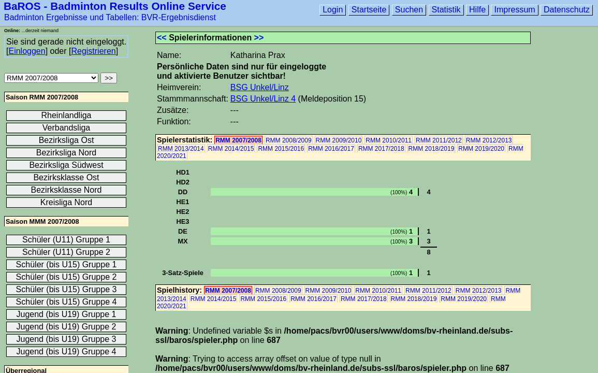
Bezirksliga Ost (66, 140)
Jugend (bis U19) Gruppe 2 (66, 326)
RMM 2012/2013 (489, 140)
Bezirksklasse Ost (66, 177)
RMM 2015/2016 (281, 148)
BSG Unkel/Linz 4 (263, 98)
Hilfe (477, 9)
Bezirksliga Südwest (66, 165)
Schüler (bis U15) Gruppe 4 (66, 301)
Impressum (514, 9)
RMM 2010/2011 (389, 140)
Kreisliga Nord (66, 202)
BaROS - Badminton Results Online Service (115, 6)
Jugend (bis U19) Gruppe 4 (66, 351)
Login (333, 9)
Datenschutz (567, 9)
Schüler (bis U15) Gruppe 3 (66, 289)
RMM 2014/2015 (231, 148)
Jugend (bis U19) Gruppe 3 (66, 339)
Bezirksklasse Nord (66, 189)
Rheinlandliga (66, 115)
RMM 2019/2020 (481, 148)
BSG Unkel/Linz (259, 87)
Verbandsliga (66, 127)
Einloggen (26, 51)
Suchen (409, 9)
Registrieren (93, 51)
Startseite (369, 9)
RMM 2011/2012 (439, 140)
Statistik (446, 9)
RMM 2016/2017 (331, 148)
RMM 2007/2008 (238, 140)
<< (162, 37)
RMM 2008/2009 (289, 140)
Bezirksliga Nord (66, 152)
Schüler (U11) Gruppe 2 (66, 252)
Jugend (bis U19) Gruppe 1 (66, 314)
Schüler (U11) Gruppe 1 (66, 239)
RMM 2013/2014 (181, 148)
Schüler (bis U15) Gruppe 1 (66, 264)
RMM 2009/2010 (339, 140)
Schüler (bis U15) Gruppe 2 (66, 276)
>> (259, 37)
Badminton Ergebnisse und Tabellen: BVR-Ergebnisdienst (110, 17)
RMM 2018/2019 (432, 148)
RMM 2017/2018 (381, 148)
